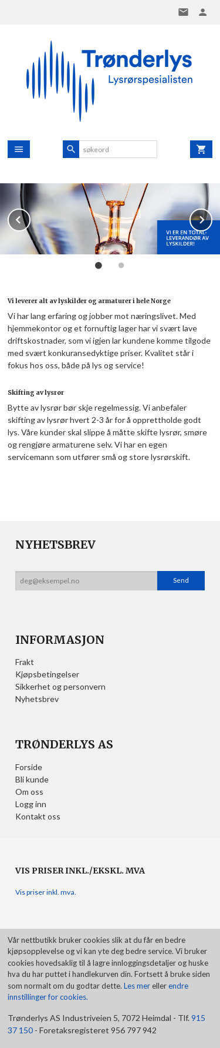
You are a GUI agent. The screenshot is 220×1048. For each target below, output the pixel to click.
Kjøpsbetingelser (47, 674)
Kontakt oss (37, 816)
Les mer (138, 985)
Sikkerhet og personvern (60, 686)
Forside (28, 767)
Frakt (24, 662)
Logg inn (30, 804)
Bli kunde (32, 779)
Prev (30, 217)
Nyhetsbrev (37, 699)
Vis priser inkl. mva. (45, 892)
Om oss (29, 792)
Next (211, 217)
